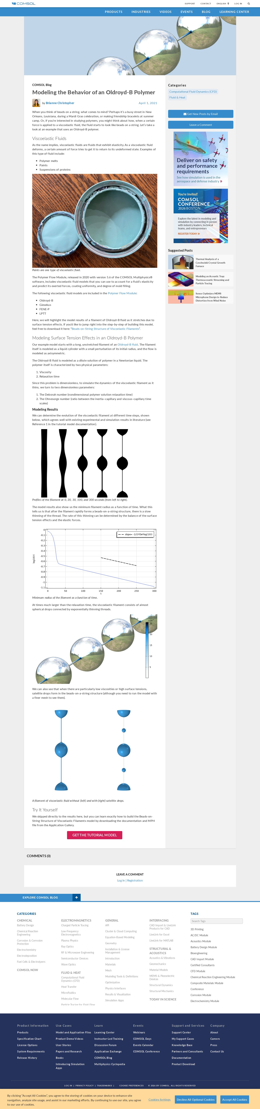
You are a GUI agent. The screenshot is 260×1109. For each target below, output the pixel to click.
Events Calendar (143, 1045)
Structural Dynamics (161, 985)
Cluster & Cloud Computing (121, 931)
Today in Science (162, 999)
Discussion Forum (105, 1045)
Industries (141, 12)
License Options (27, 1045)
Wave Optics (68, 964)
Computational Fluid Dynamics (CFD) (193, 92)
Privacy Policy (85, 1085)
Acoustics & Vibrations (162, 958)
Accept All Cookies (234, 1099)
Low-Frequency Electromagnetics (71, 932)
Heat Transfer (69, 986)
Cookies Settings (160, 1099)
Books (60, 1058)
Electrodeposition (27, 955)
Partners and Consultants (187, 1051)
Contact (206, 3)
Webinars (139, 1032)
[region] (130, 1099)
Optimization (112, 982)
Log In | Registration (130, 880)
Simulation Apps (114, 1000)
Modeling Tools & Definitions (121, 976)
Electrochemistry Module (205, 1001)
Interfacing (159, 920)
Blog (206, 12)
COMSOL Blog (42, 85)
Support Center (181, 1032)
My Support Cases (183, 1038)
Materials (110, 964)
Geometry (111, 943)
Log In (238, 3)
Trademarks (104, 1085)
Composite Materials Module (207, 983)
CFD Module (198, 971)
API (107, 925)
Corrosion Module (201, 995)
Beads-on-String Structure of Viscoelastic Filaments (105, 329)
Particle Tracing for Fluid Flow (78, 1004)
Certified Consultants (203, 965)
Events (187, 12)
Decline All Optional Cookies (196, 1099)
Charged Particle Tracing (75, 925)
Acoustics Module (201, 941)
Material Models (158, 970)
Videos (166, 12)
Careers (215, 1038)
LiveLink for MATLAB (161, 940)
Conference (197, 989)
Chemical (24, 920)
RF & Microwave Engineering (77, 952)
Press (213, 1045)
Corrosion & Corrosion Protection (30, 942)
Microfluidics (68, 992)
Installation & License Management (117, 950)
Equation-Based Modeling (119, 937)
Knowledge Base (182, 1045)
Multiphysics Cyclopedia (109, 1064)
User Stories (63, 1045)
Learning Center (234, 12)
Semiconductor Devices (74, 958)
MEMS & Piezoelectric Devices (162, 977)
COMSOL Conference (146, 1051)
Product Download (183, 1064)
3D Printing (197, 929)
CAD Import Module (202, 959)
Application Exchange (108, 1051)
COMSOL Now (27, 970)
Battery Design (25, 925)
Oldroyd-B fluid (128, 344)
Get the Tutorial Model (94, 835)
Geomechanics (157, 964)
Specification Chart (29, 1038)
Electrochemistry (26, 949)
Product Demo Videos (69, 1038)
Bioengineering (199, 953)
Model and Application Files (73, 1032)
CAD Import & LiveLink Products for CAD (162, 926)
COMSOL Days (142, 1038)
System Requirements (31, 1051)
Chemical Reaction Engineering (27, 932)
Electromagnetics (76, 920)
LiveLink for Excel (159, 934)
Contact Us (217, 1051)
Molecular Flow (70, 998)
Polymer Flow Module (122, 293)
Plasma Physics (69, 940)
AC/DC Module (199, 935)
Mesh (108, 970)
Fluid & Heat (177, 97)
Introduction (112, 958)
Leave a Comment (201, 125)
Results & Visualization (118, 994)
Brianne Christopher (60, 103)
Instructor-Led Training (108, 1038)
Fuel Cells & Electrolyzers (31, 961)
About (214, 1032)
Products (113, 12)
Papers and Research (69, 1051)
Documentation (181, 1058)
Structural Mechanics (161, 991)
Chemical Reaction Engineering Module (213, 977)
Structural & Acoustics (160, 951)
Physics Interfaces (115, 988)
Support (190, 3)
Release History (27, 1058)
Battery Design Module (204, 947)
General (111, 920)
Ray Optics (67, 946)
